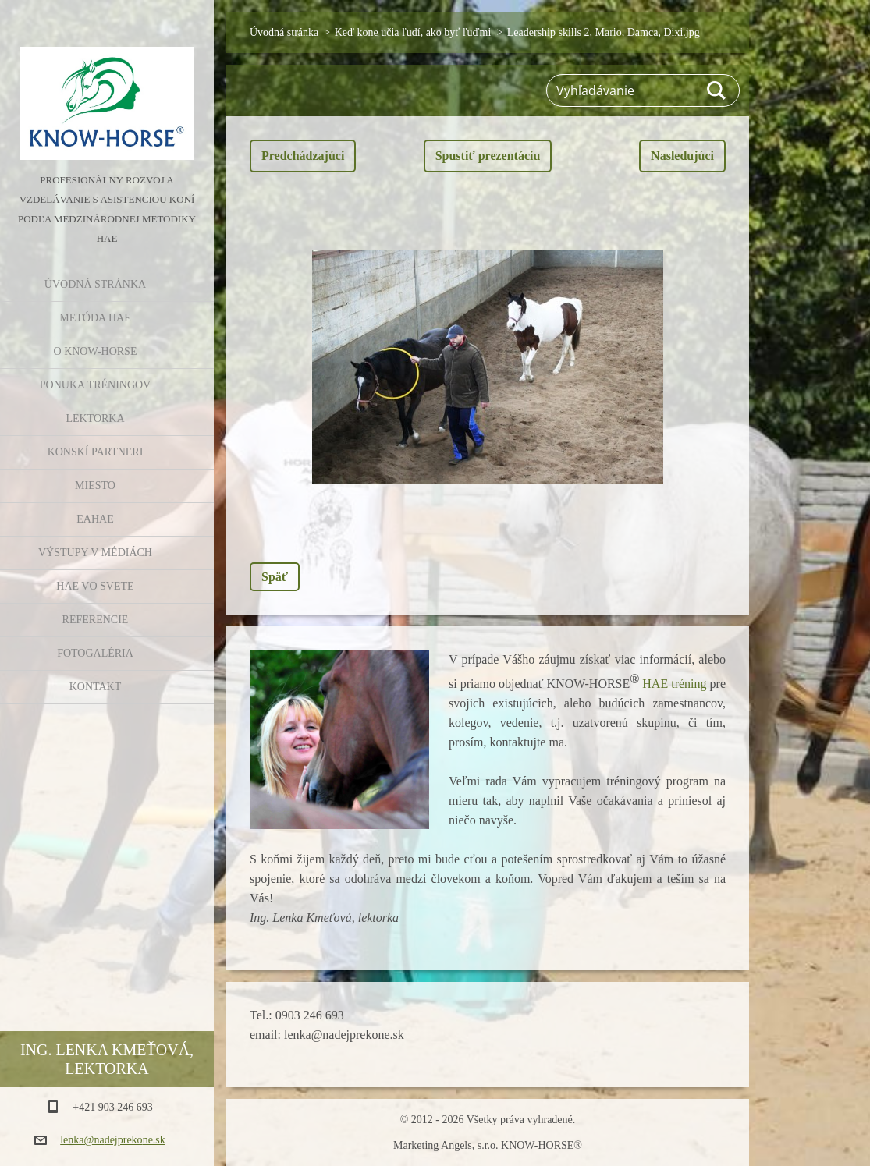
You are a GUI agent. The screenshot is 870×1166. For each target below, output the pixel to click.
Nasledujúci (682, 155)
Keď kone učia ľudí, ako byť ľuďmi (413, 32)
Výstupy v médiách (95, 552)
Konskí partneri (96, 452)
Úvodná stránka (95, 284)
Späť (274, 576)
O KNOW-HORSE (95, 351)
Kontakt (95, 687)
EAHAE (94, 519)
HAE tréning (674, 683)
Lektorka (95, 418)
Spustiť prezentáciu (488, 155)
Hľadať (717, 90)
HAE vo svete (94, 586)
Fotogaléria (95, 653)
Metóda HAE (94, 318)
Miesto (95, 485)
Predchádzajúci (302, 155)
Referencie (95, 620)
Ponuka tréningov (95, 385)
